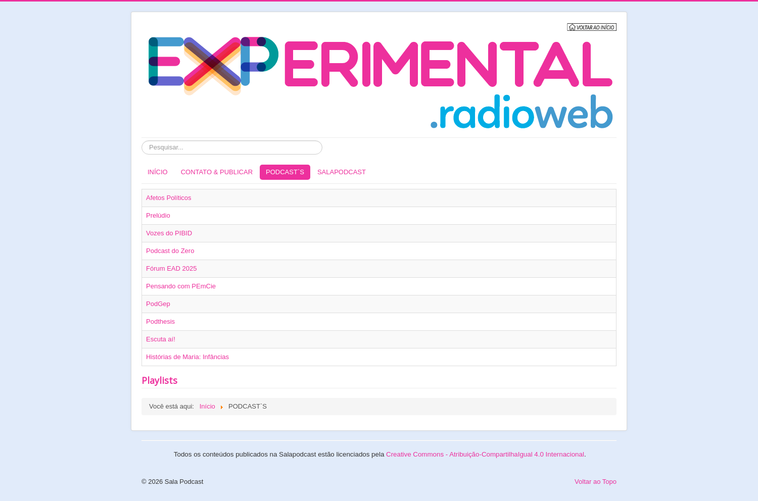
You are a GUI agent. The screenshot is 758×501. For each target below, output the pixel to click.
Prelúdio (158, 215)
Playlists (159, 380)
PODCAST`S (285, 172)
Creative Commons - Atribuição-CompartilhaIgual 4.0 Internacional (485, 454)
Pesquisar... (141, 140)
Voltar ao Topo (596, 481)
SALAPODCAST (341, 172)
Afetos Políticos (169, 198)
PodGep (158, 304)
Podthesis (160, 321)
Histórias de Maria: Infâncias (187, 357)
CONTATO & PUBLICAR (217, 172)
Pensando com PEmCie (181, 286)
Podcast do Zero (170, 251)
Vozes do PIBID (169, 233)
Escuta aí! (160, 339)
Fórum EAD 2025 (171, 268)
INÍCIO (158, 172)
